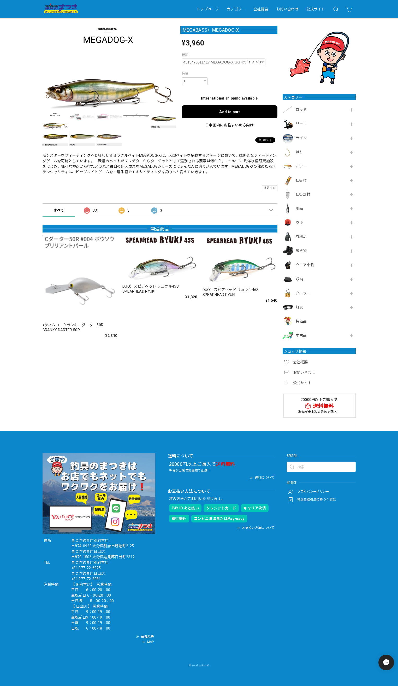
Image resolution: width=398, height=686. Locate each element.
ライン (301, 138)
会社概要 (260, 9)
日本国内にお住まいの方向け (229, 125)
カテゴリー (236, 9)
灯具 (299, 307)
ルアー (301, 166)
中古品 (301, 335)
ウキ (299, 222)
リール (301, 124)
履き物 (301, 251)
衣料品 (301, 237)
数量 (185, 74)
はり (299, 152)
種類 (185, 55)
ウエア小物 (305, 265)
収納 (299, 279)
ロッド (301, 110)
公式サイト (315, 9)
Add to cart (229, 111)
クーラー (303, 293)
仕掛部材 (303, 194)
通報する (269, 188)
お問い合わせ (287, 9)
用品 (299, 208)
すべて (59, 210)
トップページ (208, 9)
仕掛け (301, 180)
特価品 (301, 321)
